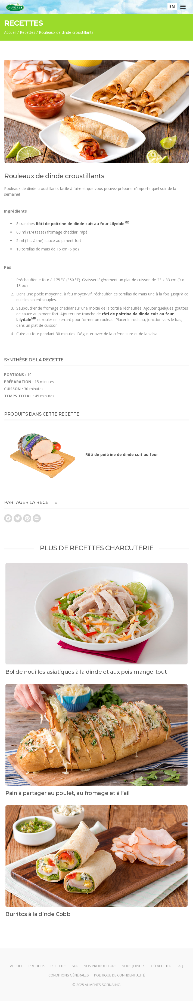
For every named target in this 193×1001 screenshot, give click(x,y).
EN (172, 6)
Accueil (10, 32)
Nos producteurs (100, 965)
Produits (37, 965)
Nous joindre (134, 965)
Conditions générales (68, 975)
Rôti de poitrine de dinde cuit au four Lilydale (82, 223)
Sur (75, 965)
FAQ (180, 965)
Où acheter (161, 965)
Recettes (27, 32)
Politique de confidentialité (119, 975)
